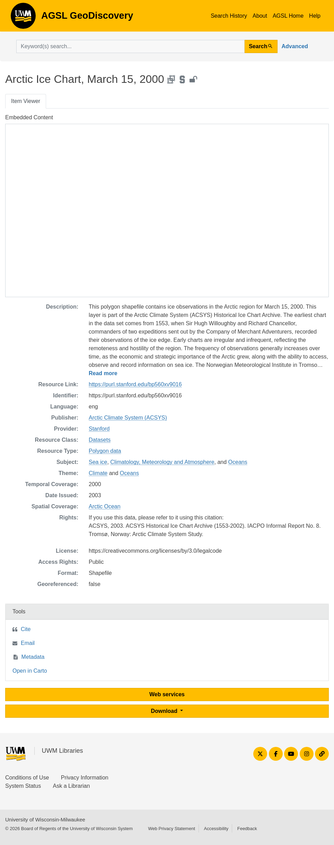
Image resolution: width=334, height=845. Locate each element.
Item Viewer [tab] (25, 101)
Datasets (100, 440)
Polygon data (105, 451)
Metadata (33, 657)
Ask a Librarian (71, 786)
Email (28, 643)
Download (165, 711)
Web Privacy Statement (171, 828)
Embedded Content (29, 117)
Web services (167, 694)
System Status (23, 786)
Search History (229, 16)
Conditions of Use (27, 778)
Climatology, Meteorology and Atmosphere (162, 462)
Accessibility (216, 828)
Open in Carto (29, 671)
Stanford (99, 429)
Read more (103, 373)
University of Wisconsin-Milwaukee (45, 819)
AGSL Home (288, 16)
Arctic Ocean (105, 506)
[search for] (130, 46)
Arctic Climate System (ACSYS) (128, 418)
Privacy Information (84, 778)
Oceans (237, 462)
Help (314, 16)
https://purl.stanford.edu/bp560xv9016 (135, 384)
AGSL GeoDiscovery (23, 18)
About (260, 16)
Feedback (247, 828)
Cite (25, 629)
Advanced (295, 46)
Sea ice (98, 462)
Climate (98, 473)
